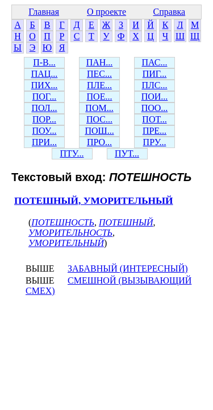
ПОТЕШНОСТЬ (62, 222)
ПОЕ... (99, 96)
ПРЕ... (154, 131)
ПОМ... (99, 108)
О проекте (106, 12)
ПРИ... (44, 142)
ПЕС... (99, 74)
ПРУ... (154, 142)
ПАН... (99, 62)
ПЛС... (154, 85)
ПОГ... (44, 96)
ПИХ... (44, 85)
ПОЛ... (44, 108)
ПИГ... (155, 74)
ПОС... (99, 119)
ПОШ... (99, 131)
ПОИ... (154, 96)
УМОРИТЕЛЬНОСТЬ (70, 232)
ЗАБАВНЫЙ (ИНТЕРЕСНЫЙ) (128, 268)
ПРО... (99, 142)
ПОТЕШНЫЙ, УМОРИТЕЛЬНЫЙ (93, 200)
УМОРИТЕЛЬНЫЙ (66, 243)
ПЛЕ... (99, 85)
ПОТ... (154, 119)
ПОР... (44, 119)
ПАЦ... (44, 74)
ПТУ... (71, 153)
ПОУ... (44, 131)
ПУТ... (127, 153)
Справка (169, 12)
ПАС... (155, 62)
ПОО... (154, 108)
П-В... (44, 62)
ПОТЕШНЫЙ (126, 222)
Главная (43, 12)
